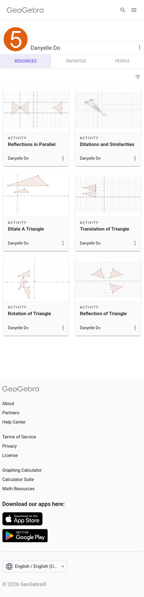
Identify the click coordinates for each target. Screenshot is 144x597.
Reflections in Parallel (31, 144)
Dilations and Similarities (107, 144)
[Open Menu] (133, 10)
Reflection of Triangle (103, 313)
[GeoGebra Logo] (25, 10)
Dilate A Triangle (26, 229)
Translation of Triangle (104, 229)
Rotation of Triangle (29, 313)
